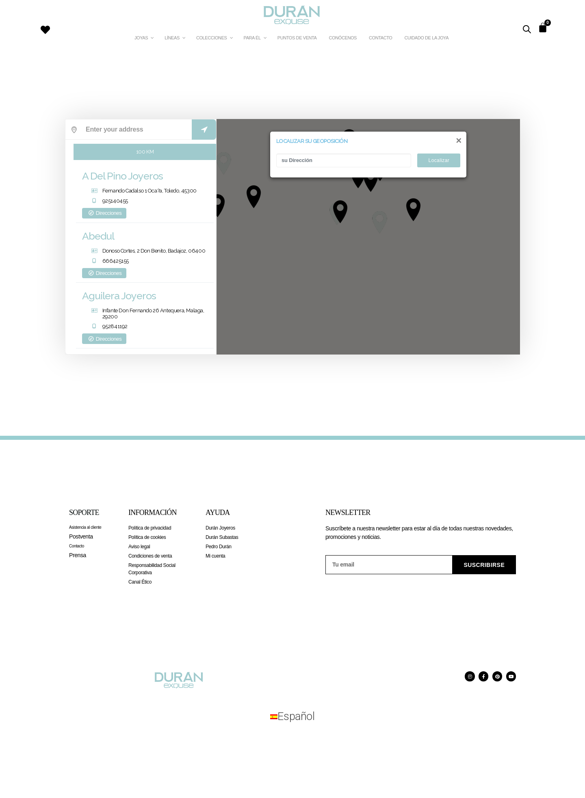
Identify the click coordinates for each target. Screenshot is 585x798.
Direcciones (104, 215)
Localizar (439, 160)
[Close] (459, 140)
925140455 (115, 203)
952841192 (115, 328)
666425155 (115, 263)
